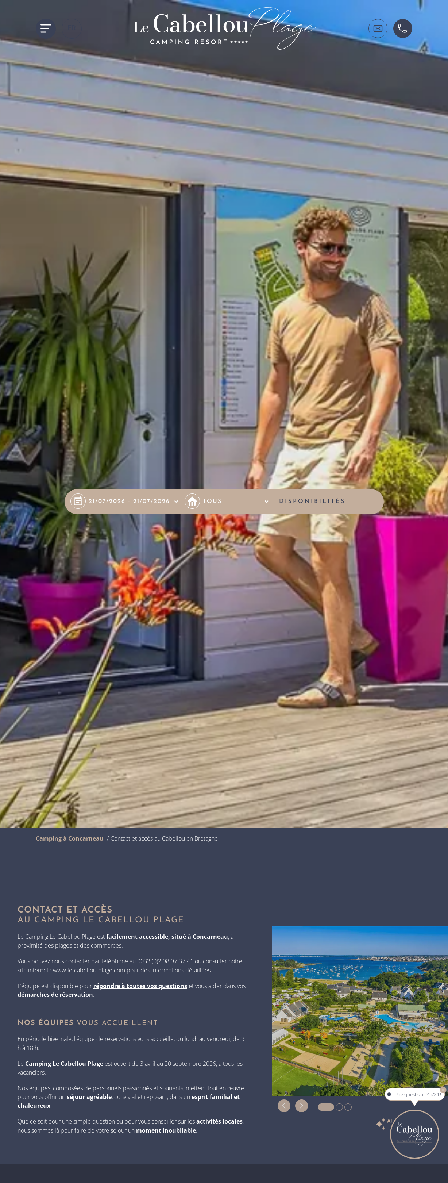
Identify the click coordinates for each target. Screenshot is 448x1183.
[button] (284, 1105)
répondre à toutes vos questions (140, 986)
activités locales (219, 1121)
